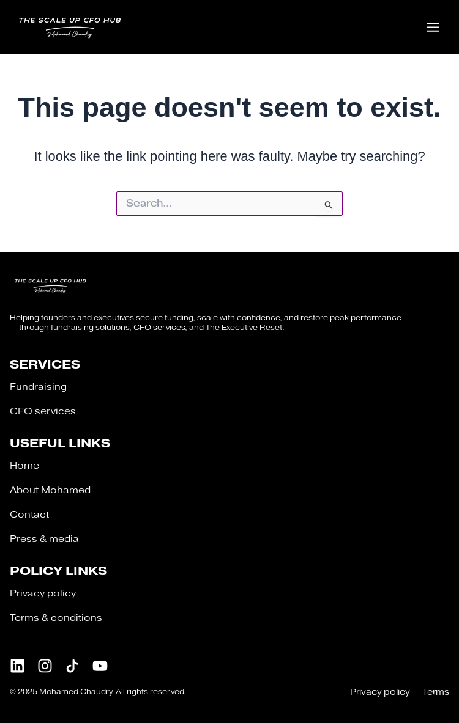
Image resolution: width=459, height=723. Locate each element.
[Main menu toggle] (433, 26)
